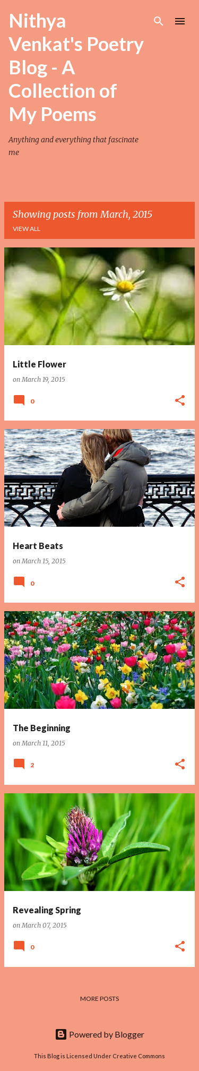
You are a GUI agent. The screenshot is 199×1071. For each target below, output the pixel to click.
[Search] (158, 21)
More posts (99, 999)
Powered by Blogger (99, 1034)
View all (26, 229)
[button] (180, 401)
